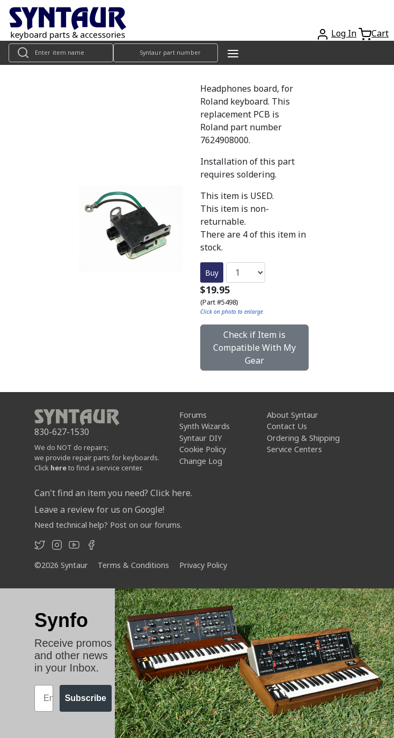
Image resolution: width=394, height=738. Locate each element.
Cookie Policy (202, 449)
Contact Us (287, 426)
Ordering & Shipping (303, 438)
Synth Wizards (204, 426)
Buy (211, 273)
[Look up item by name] (61, 52)
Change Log (200, 461)
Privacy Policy (203, 565)
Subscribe (85, 698)
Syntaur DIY (200, 438)
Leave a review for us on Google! (99, 509)
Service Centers (294, 449)
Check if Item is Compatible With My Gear (254, 347)
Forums (193, 415)
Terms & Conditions (133, 565)
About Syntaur (292, 415)
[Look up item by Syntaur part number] (165, 52)
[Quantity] (245, 272)
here (58, 468)
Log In (343, 33)
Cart (380, 33)
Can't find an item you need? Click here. (113, 493)
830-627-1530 (61, 432)
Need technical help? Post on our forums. (108, 525)
